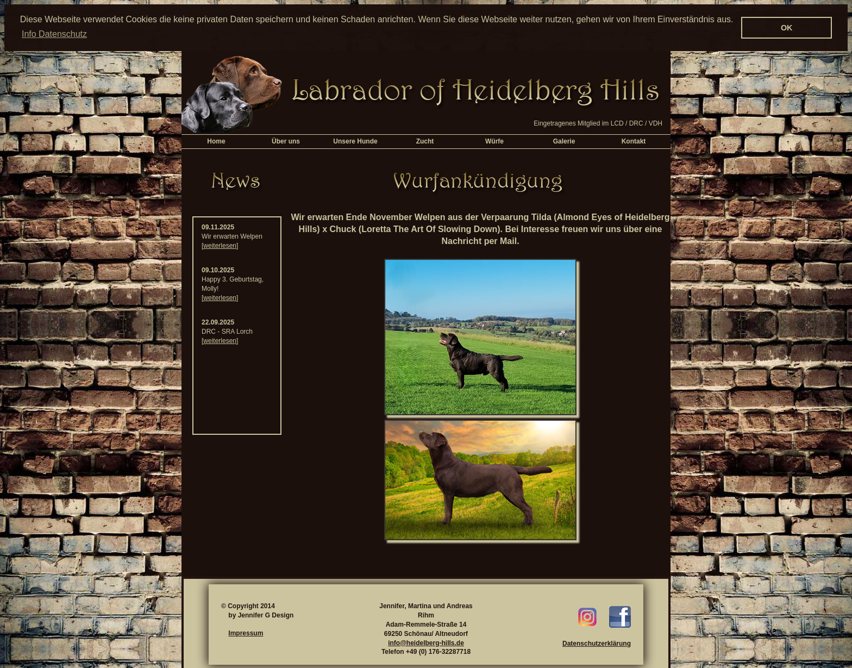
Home (216, 141)
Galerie (564, 141)
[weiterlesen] (220, 245)
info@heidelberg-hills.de (426, 642)
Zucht (425, 141)
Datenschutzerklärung (596, 643)
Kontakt (634, 141)
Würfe (494, 141)
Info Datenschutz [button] (54, 34)
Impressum (245, 632)
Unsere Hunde (355, 141)
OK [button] (787, 27)
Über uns (286, 141)
